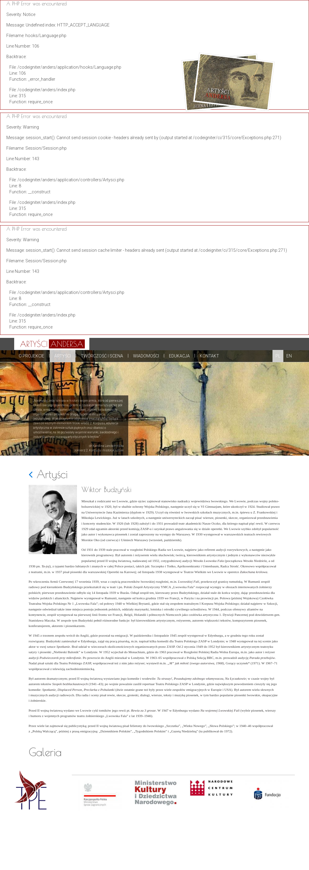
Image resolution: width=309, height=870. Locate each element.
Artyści (62, 356)
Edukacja (179, 356)
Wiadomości (146, 356)
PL (278, 356)
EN (289, 356)
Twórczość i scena (102, 356)
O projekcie (31, 356)
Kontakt (209, 356)
